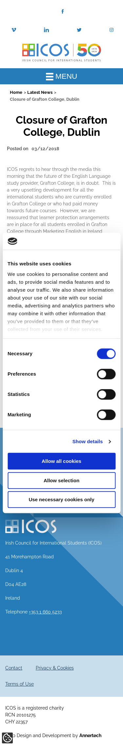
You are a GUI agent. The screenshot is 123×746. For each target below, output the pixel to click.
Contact (13, 668)
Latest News (39, 92)
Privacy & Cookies (55, 668)
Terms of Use (19, 684)
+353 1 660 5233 (45, 611)
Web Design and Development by (53, 735)
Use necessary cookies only (61, 500)
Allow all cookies (61, 461)
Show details (87, 441)
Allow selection (61, 480)
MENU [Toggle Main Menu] (61, 76)
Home (16, 92)
